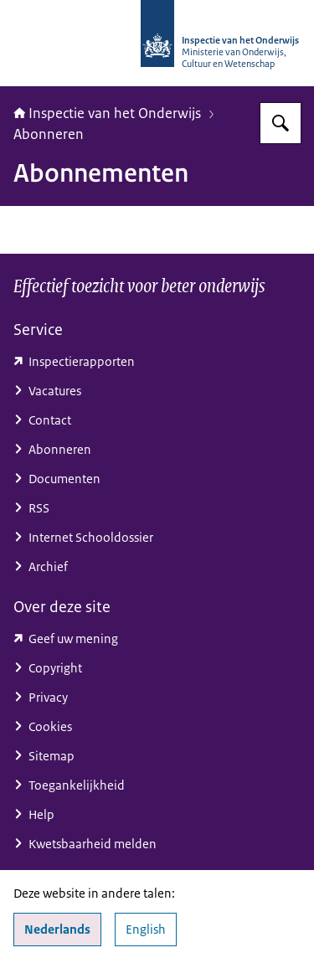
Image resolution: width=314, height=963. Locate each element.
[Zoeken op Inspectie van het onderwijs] (280, 123)
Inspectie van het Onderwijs (107, 113)
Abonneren (48, 134)
